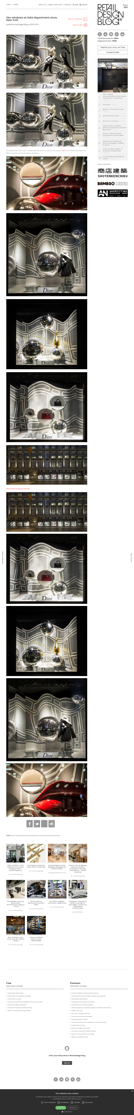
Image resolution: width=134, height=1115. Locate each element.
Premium (67, 5)
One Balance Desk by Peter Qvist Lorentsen (36, 866)
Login (8, 4)
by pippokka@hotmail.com (57, 872)
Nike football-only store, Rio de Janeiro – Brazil (15, 939)
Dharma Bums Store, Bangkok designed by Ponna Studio (57, 867)
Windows (57, 835)
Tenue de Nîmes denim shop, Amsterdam (36, 939)
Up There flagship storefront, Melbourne (57, 902)
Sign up (67, 1063)
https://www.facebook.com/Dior (18, 489)
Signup (15, 4)
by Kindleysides (78, 912)
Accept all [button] (60, 1108)
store (51, 835)
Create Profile (112, 52)
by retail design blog (16, 874)
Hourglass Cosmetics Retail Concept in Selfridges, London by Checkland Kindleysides (78, 905)
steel (47, 835)
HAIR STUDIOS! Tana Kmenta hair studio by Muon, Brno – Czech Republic (15, 868)
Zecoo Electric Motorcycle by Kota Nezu (36, 903)
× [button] (132, 1091)
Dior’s (64, 150)
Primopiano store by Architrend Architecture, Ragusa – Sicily (15, 904)
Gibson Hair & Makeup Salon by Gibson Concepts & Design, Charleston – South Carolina (78, 869)
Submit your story (55, 5)
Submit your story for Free (112, 47)
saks (43, 835)
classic (13, 835)
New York (38, 835)
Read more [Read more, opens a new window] (78, 1099)
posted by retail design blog (16, 24)
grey (33, 835)
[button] (42, 1102)
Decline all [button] (73, 1108)
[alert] (67, 1102)
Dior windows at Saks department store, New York (31, 19)
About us (42, 5)
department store (21, 835)
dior (29, 835)
